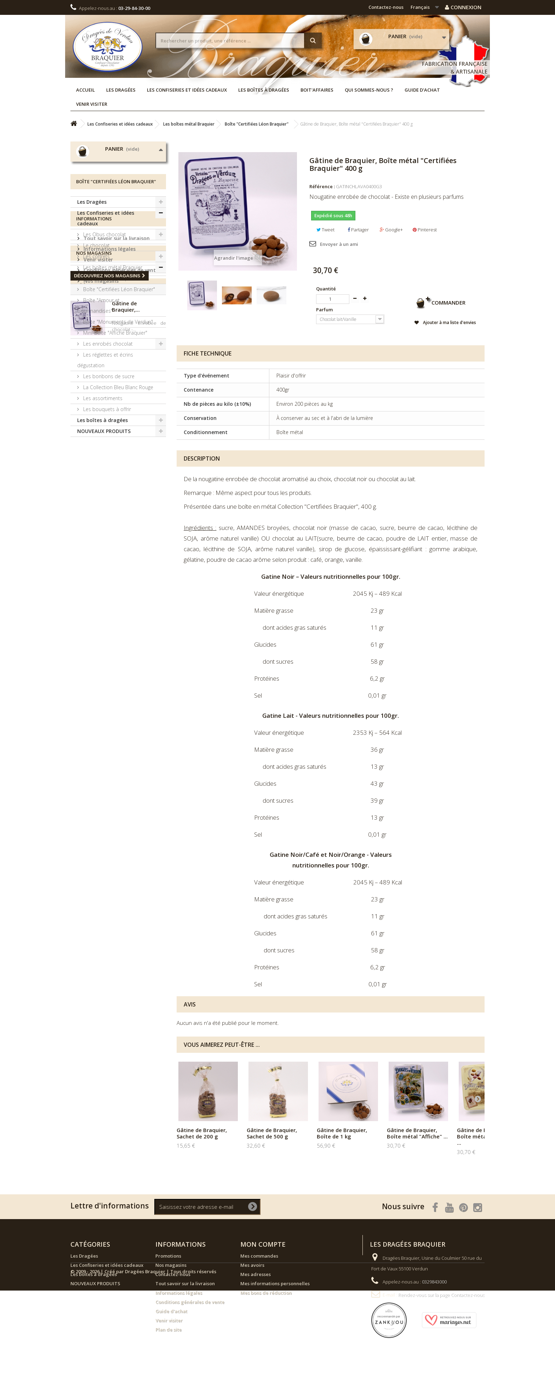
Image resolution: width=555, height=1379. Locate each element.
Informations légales (109, 552)
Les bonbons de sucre (108, 446)
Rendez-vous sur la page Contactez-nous (441, 1295)
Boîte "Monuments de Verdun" (117, 391)
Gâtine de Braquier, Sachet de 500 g (272, 1133)
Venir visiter (91, 104)
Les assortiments (102, 468)
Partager (358, 229)
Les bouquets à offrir (106, 479)
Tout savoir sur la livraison (116, 541)
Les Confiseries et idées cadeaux (187, 90)
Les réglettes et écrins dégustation (105, 430)
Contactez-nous (386, 7)
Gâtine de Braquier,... (126, 674)
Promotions (168, 1256)
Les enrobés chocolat (107, 413)
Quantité (326, 288)
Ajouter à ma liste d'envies (446, 323)
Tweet (325, 229)
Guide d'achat (422, 90)
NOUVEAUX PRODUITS (104, 501)
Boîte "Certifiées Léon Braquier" (118, 359)
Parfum (325, 309)
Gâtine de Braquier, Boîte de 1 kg (342, 1133)
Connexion (463, 7)
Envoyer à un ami (339, 244)
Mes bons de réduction (266, 1292)
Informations (94, 525)
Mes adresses (255, 1274)
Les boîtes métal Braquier (112, 337)
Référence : (322, 186)
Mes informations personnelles (275, 1283)
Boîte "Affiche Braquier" (109, 348)
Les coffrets (96, 326)
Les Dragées (121, 90)
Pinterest (425, 229)
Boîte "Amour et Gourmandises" (98, 375)
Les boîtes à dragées (263, 90)
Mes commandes (259, 1256)
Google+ (391, 229)
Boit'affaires (317, 90)
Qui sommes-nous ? (369, 90)
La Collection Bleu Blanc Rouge (117, 457)
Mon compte (263, 1244)
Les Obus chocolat (104, 304)
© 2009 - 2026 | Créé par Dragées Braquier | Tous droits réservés (143, 1360)
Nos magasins (100, 584)
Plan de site (168, 1329)
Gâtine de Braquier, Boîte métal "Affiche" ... (417, 1133)
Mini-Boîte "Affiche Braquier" (114, 402)
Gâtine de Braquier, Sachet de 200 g (202, 1133)
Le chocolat (96, 315)
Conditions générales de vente (120, 573)
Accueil (85, 90)
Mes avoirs (252, 1265)
